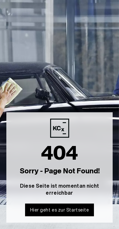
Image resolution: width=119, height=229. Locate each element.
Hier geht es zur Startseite (59, 209)
